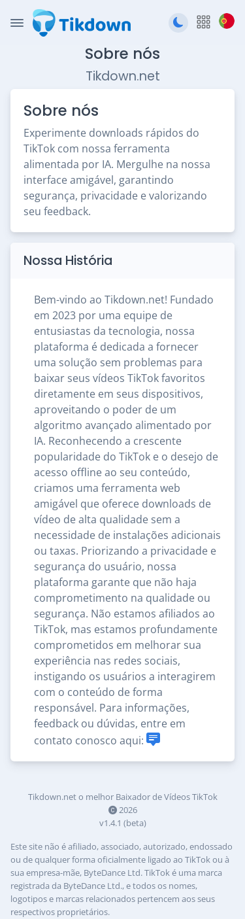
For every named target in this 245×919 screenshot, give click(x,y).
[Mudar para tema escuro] (178, 23)
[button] (203, 22)
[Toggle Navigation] (17, 23)
